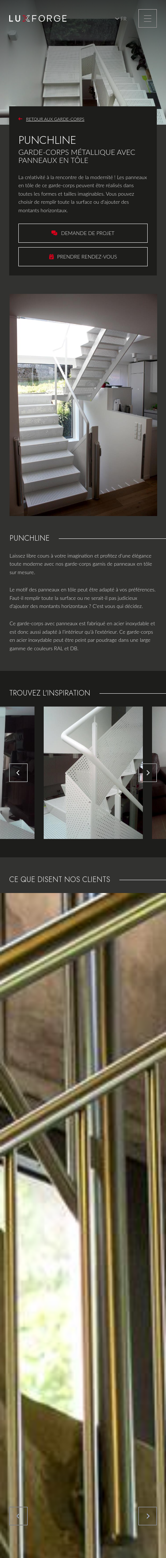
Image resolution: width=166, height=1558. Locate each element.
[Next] (147, 773)
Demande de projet (87, 233)
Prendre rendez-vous (87, 256)
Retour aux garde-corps (55, 119)
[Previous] (18, 773)
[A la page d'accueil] (37, 18)
